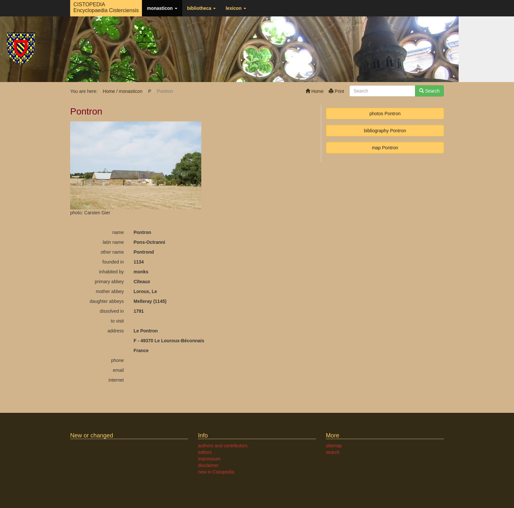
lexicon (236, 8)
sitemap (334, 445)
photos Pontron (385, 113)
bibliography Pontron (385, 130)
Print (336, 91)
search (333, 452)
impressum (209, 458)
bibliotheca (201, 8)
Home (315, 91)
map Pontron (385, 147)
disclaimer (208, 465)
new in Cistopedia (216, 472)
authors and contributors (222, 445)
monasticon (162, 8)
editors (205, 452)
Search (429, 91)
